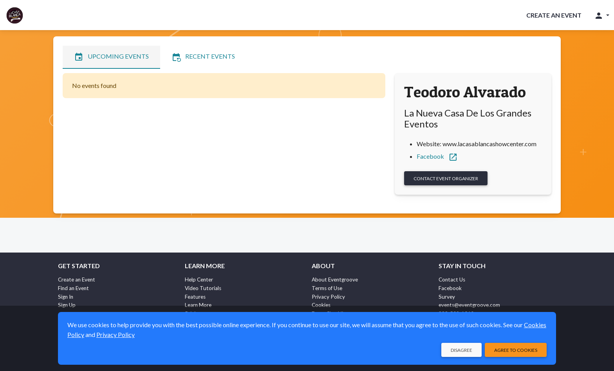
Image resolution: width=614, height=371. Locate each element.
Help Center (199, 279)
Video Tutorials (203, 288)
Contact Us (452, 279)
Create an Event (553, 15)
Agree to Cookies (515, 350)
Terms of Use (327, 288)
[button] (601, 15)
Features (195, 297)
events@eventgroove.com (469, 305)
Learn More (198, 305)
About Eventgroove (335, 279)
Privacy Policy (328, 297)
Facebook (437, 156)
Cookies (321, 305)
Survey (447, 297)
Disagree (461, 350)
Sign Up (67, 305)
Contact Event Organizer (446, 178)
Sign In (65, 297)
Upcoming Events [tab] (111, 57)
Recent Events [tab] (203, 57)
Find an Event (73, 288)
